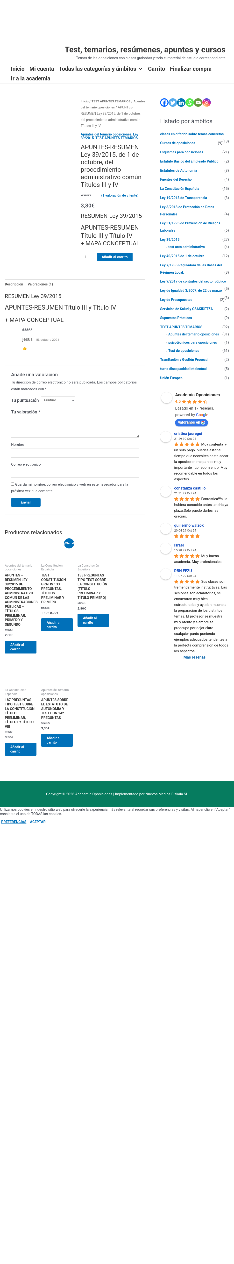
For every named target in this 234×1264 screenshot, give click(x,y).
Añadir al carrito (115, 263)
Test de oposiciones (184, 358)
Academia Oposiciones (197, 402)
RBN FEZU (183, 578)
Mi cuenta (41, 69)
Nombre (17, 452)
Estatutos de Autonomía (179, 171)
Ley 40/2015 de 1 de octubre (183, 256)
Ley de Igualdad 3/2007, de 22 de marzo (192, 298)
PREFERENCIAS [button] (13, 848)
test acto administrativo (187, 247)
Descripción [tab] (14, 291)
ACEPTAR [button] (38, 848)
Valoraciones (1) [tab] (42, 291)
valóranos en (191, 429)
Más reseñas (195, 664)
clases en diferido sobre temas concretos (193, 134)
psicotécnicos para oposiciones (194, 350)
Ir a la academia (30, 79)
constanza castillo (190, 495)
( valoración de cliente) (120, 202)
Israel (179, 552)
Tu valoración (25, 419)
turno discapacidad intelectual (184, 376)
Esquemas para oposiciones (183, 152)
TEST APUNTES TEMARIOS (118, 144)
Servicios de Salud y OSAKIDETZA (188, 316)
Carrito (156, 69)
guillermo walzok (189, 533)
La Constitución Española (180, 189)
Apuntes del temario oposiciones (107, 141)
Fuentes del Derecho (176, 180)
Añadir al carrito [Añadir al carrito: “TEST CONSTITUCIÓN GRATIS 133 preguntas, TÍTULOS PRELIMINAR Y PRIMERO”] (56, 639)
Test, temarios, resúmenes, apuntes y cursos (141, 50)
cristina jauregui (188, 441)
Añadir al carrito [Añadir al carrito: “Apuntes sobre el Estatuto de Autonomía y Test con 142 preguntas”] (56, 763)
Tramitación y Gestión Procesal (185, 367)
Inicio (18, 69)
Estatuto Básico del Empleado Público (191, 161)
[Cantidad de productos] (87, 263)
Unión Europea (172, 385)
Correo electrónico (26, 473)
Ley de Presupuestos (177, 307)
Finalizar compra (191, 69)
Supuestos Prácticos (177, 325)
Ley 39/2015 (170, 240)
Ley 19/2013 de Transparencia (185, 198)
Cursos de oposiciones (178, 143)
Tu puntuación (25, 407)
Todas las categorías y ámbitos (101, 69)
